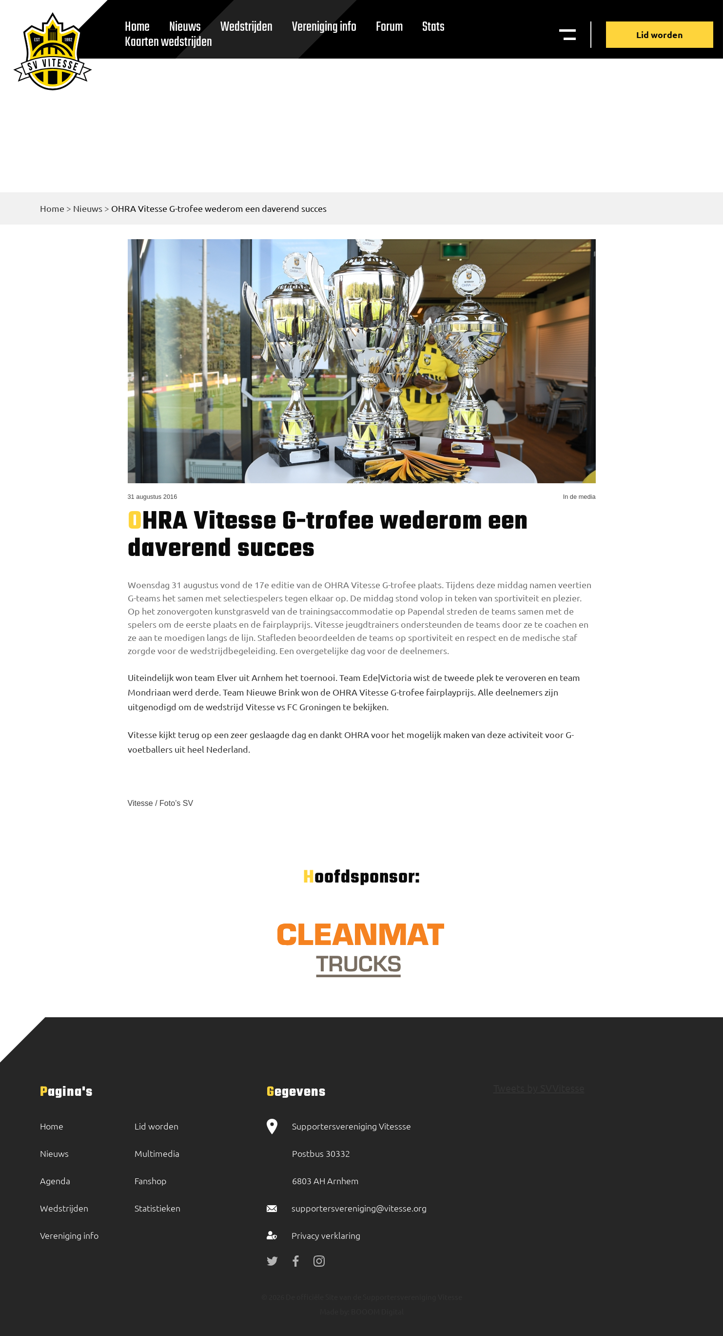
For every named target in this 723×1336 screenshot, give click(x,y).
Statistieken (157, 1207)
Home (52, 208)
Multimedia (157, 1153)
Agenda (55, 1180)
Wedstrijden (246, 27)
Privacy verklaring (326, 1235)
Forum (389, 27)
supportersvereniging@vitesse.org (359, 1207)
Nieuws (87, 208)
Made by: (335, 1311)
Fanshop (151, 1180)
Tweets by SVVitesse (539, 1088)
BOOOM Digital (377, 1311)
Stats (433, 27)
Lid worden (659, 34)
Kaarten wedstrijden (168, 42)
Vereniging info (324, 27)
